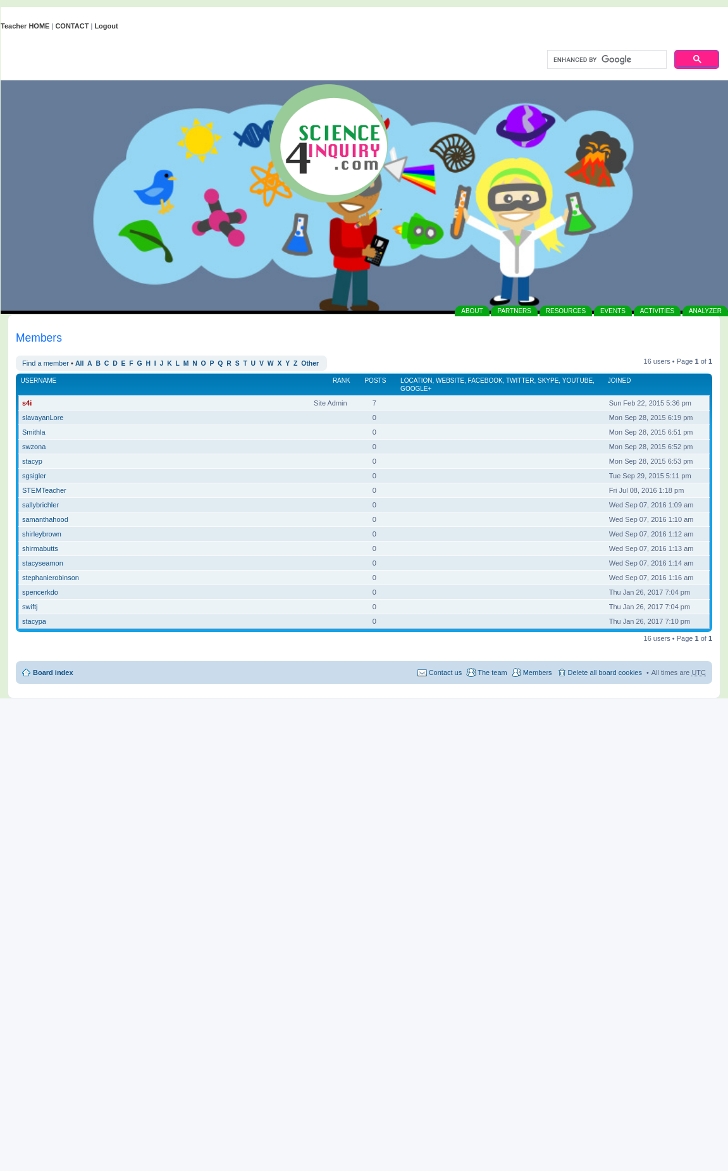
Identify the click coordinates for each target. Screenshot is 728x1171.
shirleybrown (41, 534)
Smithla (34, 432)
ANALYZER (705, 310)
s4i (27, 403)
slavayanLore (42, 417)
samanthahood (45, 519)
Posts (375, 380)
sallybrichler (40, 505)
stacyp (32, 461)
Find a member (45, 363)
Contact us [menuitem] (445, 672)
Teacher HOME (25, 26)
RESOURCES (566, 310)
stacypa (34, 621)
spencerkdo (40, 592)
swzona (34, 446)
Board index (53, 672)
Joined (619, 380)
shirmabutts (40, 548)
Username (39, 380)
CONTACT (72, 26)
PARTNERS (514, 310)
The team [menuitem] (492, 672)
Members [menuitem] (537, 672)
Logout (106, 26)
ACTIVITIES (657, 310)
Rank (341, 380)
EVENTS (613, 310)
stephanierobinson (50, 577)
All (79, 363)
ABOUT (472, 310)
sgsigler (34, 476)
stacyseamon (42, 563)
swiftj (29, 606)
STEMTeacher (44, 490)
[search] (605, 60)
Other (310, 363)
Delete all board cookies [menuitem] (605, 672)
